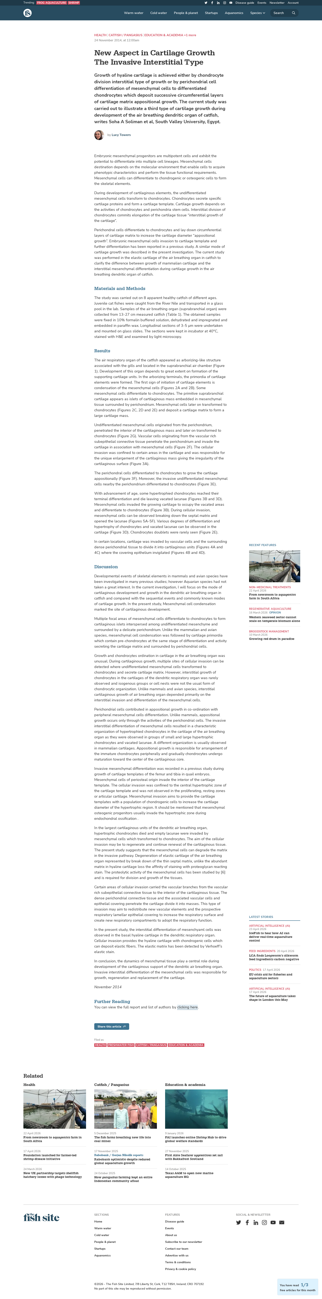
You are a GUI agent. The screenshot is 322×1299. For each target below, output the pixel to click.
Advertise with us (177, 1255)
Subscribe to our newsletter (183, 1242)
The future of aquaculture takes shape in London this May (272, 998)
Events (262, 3)
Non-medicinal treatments (270, 587)
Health (100, 35)
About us (171, 1235)
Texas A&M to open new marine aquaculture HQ (189, 1175)
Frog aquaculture (51, 3)
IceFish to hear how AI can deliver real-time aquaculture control (270, 937)
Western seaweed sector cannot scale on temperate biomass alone (274, 619)
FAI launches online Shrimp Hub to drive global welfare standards (195, 1139)
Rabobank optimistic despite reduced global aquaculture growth (122, 1161)
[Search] (284, 13)
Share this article (112, 1027)
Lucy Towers (121, 135)
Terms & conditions (178, 1262)
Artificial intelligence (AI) (269, 926)
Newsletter (277, 3)
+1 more (190, 35)
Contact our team (176, 1249)
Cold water (158, 13)
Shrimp (74, 3)
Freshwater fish (121, 1045)
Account (293, 3)
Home (98, 1222)
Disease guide (245, 3)
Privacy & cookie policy (180, 1269)
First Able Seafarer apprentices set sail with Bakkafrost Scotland (194, 1157)
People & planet (186, 13)
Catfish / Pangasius (125, 35)
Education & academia (163, 35)
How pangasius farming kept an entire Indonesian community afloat (123, 1179)
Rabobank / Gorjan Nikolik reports (118, 1155)
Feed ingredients (262, 951)
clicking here (187, 1007)
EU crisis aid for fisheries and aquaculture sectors (270, 976)
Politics (255, 970)
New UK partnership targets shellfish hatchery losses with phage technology (52, 1175)
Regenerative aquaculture (270, 609)
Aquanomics (234, 13)
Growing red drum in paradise (271, 639)
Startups (211, 13)
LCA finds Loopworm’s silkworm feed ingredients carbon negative (274, 957)
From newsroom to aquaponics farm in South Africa (272, 596)
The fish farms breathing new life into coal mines (122, 1139)
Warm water (133, 13)
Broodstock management (269, 631)
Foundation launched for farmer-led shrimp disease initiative (49, 1157)
